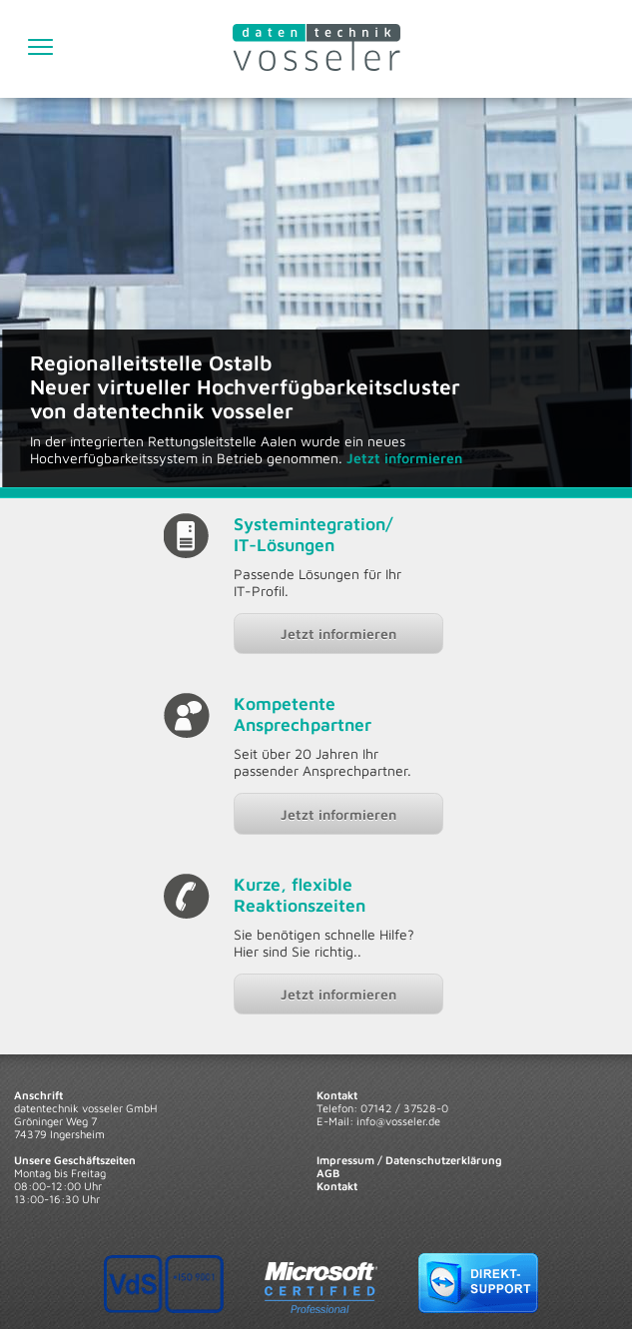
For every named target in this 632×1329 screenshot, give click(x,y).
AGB (327, 1172)
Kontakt (336, 1185)
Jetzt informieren (338, 633)
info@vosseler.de (398, 1120)
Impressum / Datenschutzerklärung (409, 1159)
